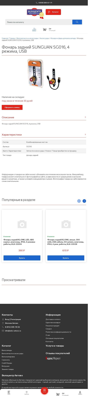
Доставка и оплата (53, 323)
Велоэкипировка (8, 361)
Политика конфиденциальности (58, 336)
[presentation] (79, 201)
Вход (7, 323)
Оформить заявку (12, 107)
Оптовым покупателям (55, 342)
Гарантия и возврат (53, 326)
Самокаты (6, 364)
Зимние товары (8, 373)
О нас (48, 339)
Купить (22, 258)
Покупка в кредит (53, 330)
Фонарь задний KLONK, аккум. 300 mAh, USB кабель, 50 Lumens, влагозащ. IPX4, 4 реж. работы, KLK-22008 (65, 241)
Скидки (49, 333)
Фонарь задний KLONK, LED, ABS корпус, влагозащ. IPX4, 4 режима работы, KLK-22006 (19, 241)
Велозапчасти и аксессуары (12, 357)
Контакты (49, 345)
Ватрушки (5, 370)
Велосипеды (7, 354)
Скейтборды (7, 367)
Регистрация (16, 323)
